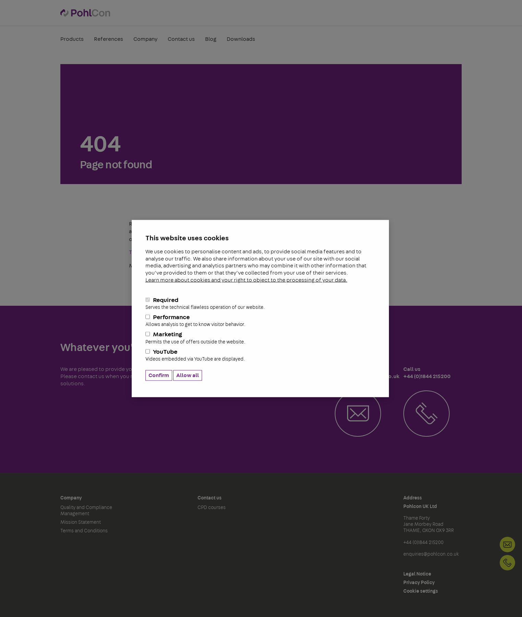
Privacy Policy (419, 582)
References (108, 39)
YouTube (260, 355)
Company (145, 39)
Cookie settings (420, 591)
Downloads (241, 39)
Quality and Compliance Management (86, 510)
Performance (260, 320)
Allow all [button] (187, 375)
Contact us (181, 39)
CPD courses (212, 507)
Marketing (260, 337)
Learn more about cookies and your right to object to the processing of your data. (246, 280)
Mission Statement (80, 522)
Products (72, 39)
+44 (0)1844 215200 (507, 562)
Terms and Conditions (84, 531)
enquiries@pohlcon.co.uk (431, 554)
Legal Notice (417, 574)
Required (260, 303)
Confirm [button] (159, 375)
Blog (210, 39)
